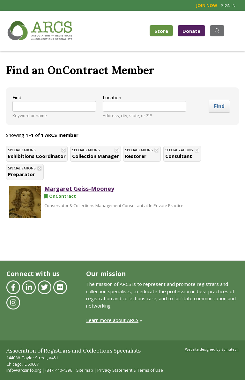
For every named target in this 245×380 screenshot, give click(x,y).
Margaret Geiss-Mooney (79, 188)
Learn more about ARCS (112, 320)
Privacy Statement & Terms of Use (130, 370)
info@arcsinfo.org (23, 370)
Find (16, 97)
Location (112, 97)
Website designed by (212, 349)
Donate (191, 31)
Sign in (228, 5)
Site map (84, 370)
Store (163, 30)
